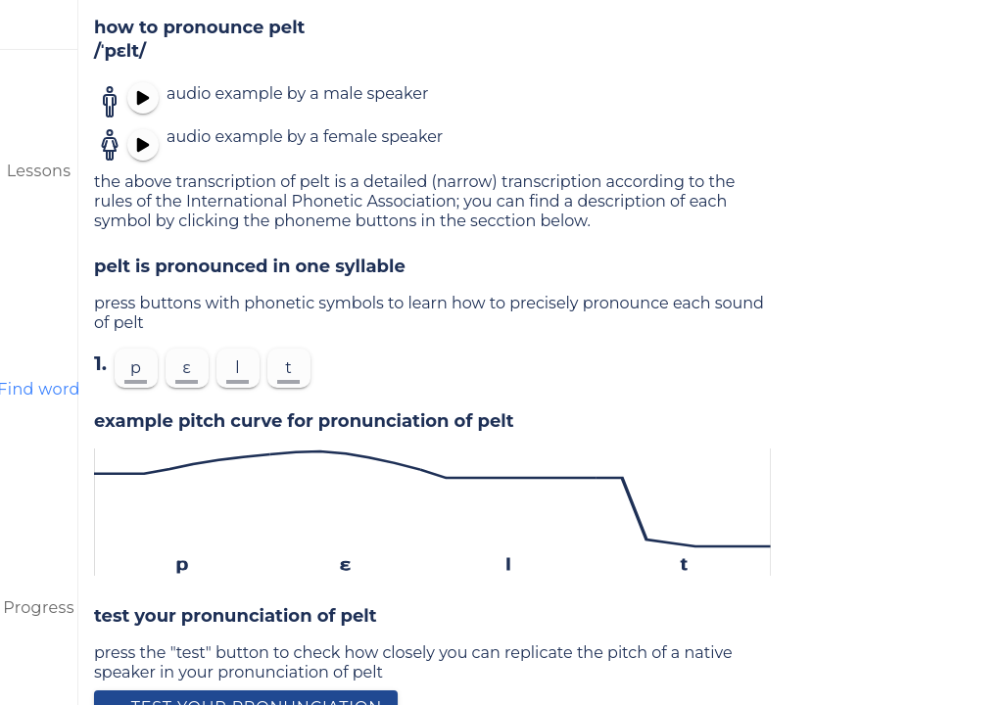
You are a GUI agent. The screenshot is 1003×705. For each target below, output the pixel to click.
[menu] (39, 24)
